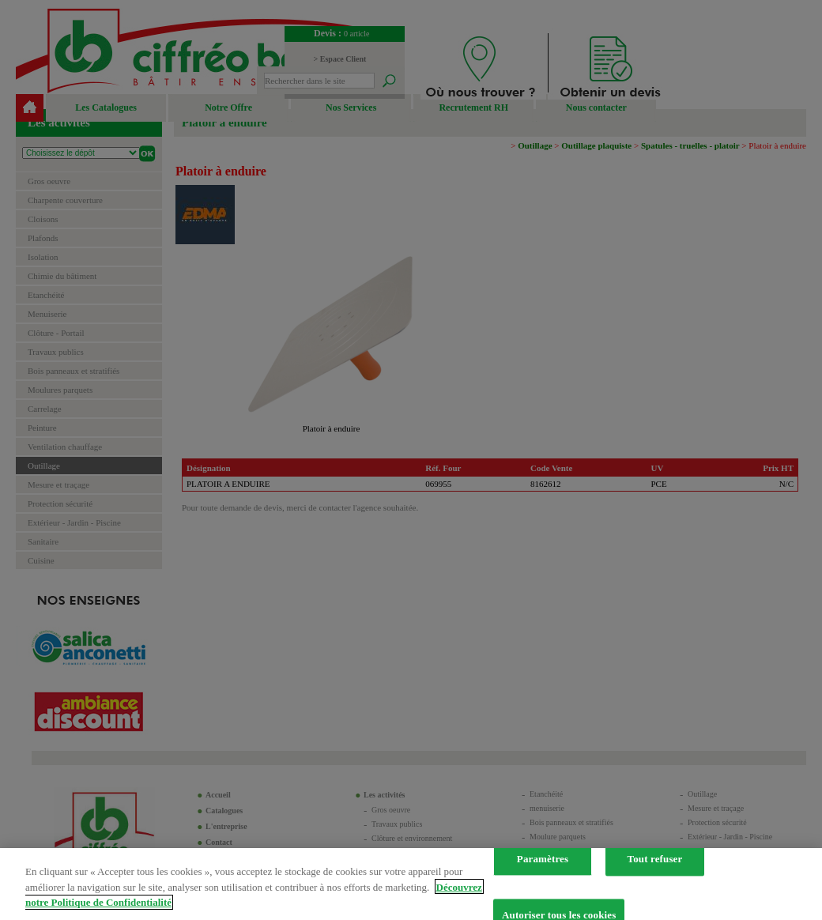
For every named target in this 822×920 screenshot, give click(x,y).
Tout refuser (655, 867)
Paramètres (542, 867)
